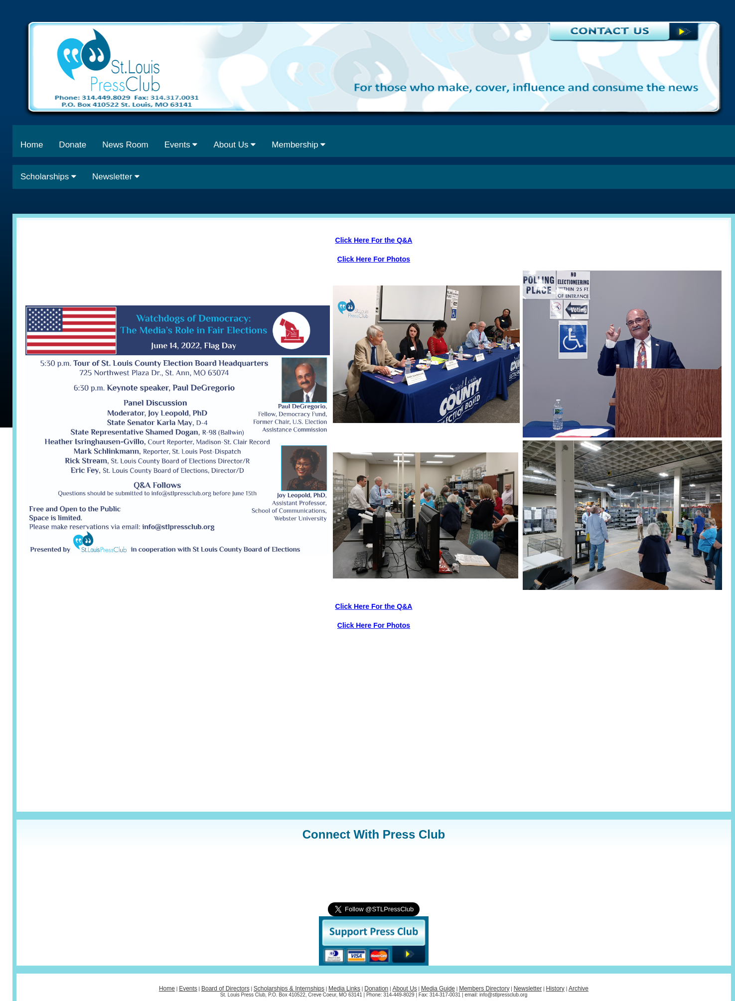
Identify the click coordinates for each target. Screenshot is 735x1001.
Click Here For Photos (373, 259)
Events (181, 144)
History (555, 988)
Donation (376, 988)
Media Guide (438, 988)
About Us (234, 144)
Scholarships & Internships (289, 988)
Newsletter (116, 176)
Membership (298, 144)
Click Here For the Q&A (374, 240)
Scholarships (48, 176)
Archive (578, 988)
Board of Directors (225, 988)
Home (31, 144)
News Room (125, 144)
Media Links (344, 988)
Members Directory (484, 988)
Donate (72, 144)
